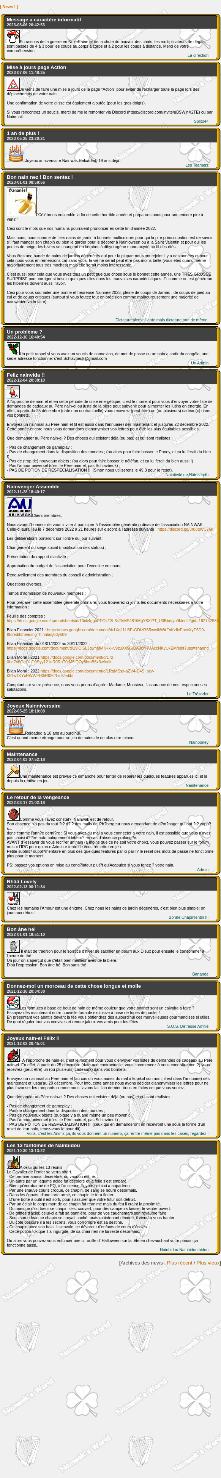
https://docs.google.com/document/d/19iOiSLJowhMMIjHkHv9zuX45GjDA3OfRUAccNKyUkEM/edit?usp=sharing (108, 648)
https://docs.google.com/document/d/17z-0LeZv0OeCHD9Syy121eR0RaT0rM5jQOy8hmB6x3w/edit (61, 659)
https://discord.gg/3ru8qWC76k (185, 529)
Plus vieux (208, 1263)
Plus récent (180, 1263)
